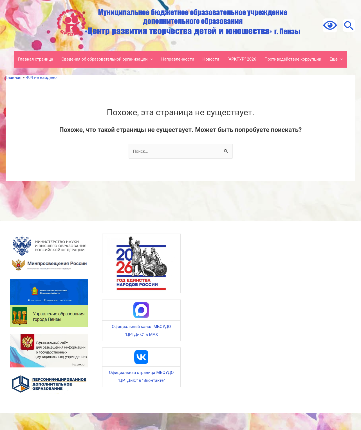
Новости (212, 59)
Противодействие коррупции (296, 59)
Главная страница (35, 59)
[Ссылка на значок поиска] (348, 25)
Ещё (21, 76)
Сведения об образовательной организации (105, 59)
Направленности (179, 59)
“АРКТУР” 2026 (244, 59)
